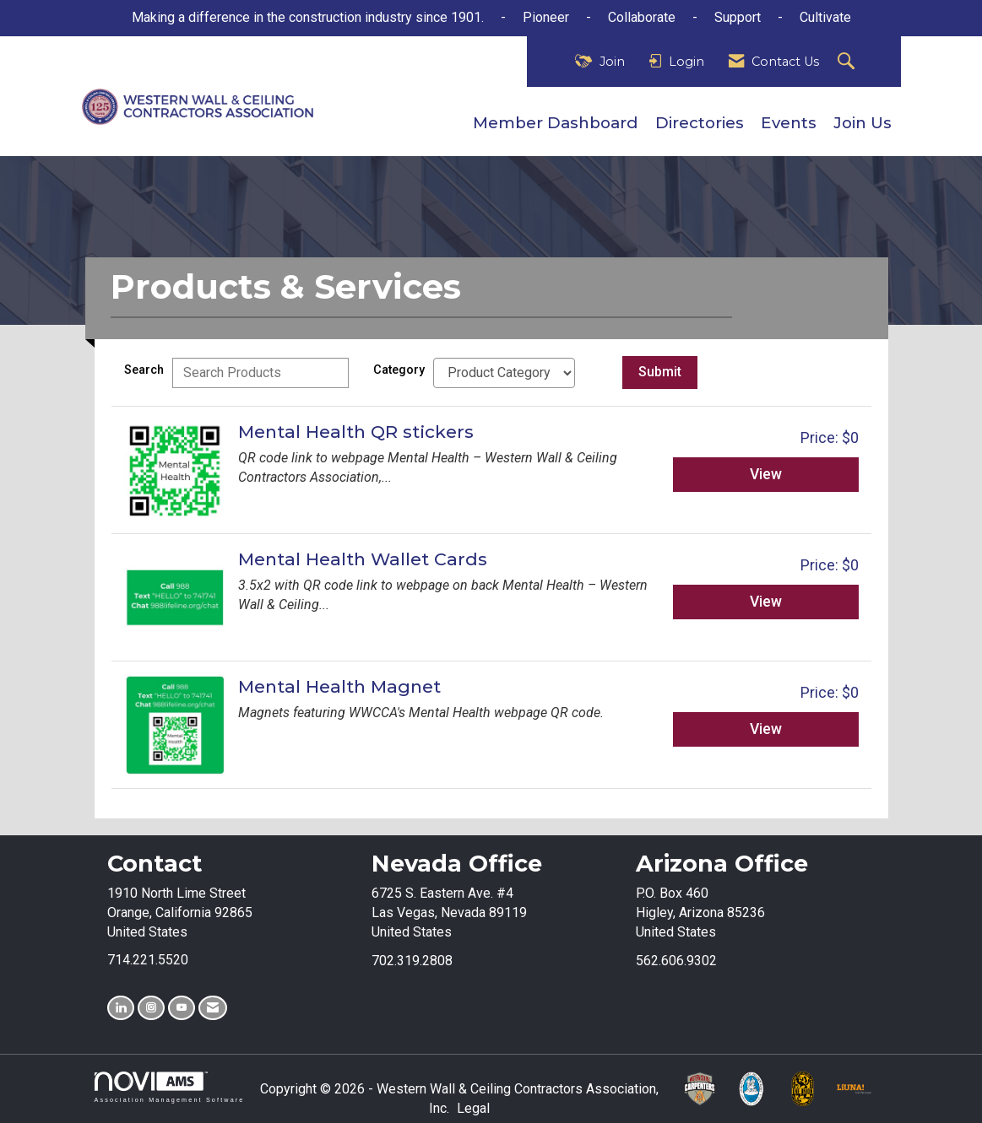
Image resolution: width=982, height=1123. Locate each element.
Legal (473, 1108)
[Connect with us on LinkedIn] (120, 1008)
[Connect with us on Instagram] (151, 1008)
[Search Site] (848, 62)
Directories (699, 122)
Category (399, 370)
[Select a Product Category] (504, 373)
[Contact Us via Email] (212, 1008)
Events (789, 122)
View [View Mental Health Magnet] (766, 729)
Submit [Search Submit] (659, 372)
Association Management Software (170, 1087)
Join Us (862, 122)
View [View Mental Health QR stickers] (766, 474)
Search (144, 370)
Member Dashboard (555, 122)
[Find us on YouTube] (181, 1008)
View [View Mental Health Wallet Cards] (766, 601)
